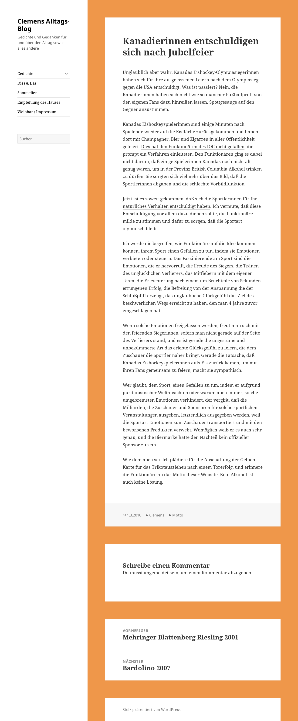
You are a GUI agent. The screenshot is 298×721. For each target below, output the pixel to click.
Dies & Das (26, 83)
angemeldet (156, 573)
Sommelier (27, 92)
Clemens (156, 515)
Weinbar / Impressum (36, 111)
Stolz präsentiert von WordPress (151, 709)
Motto (177, 515)
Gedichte (25, 73)
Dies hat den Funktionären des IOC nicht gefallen (192, 147)
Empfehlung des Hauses (38, 102)
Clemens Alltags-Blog (43, 25)
